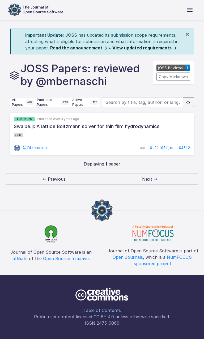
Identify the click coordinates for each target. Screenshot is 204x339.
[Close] (187, 34)
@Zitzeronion (30, 147)
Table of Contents (102, 310)
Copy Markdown (173, 76)
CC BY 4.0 (104, 316)
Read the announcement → (78, 47)
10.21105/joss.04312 (169, 148)
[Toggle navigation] (190, 10)
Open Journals (128, 257)
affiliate (20, 258)
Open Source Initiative (66, 258)
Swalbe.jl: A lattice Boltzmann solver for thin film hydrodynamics (87, 126)
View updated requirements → (144, 47)
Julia (18, 134)
